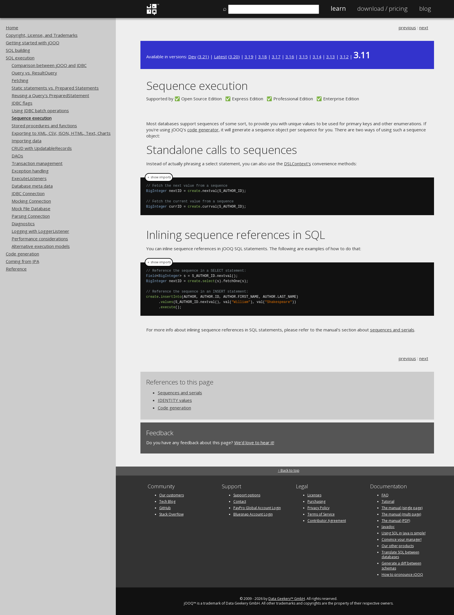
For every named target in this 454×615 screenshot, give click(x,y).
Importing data (26, 141)
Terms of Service (321, 514)
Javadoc (388, 526)
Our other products (398, 545)
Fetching (20, 80)
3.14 (317, 56)
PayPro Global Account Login (257, 507)
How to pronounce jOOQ (402, 574)
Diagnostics (23, 223)
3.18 (262, 56)
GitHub (165, 507)
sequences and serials (392, 330)
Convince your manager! (402, 539)
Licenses (314, 495)
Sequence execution (32, 118)
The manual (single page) (402, 507)
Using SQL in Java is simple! (404, 533)
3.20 (234, 56)
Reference (16, 269)
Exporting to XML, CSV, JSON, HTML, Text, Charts (61, 133)
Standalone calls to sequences (221, 149)
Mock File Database (31, 208)
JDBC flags (22, 103)
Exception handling (30, 171)
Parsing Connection (31, 216)
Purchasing (316, 501)
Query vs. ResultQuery (34, 73)
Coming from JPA (22, 261)
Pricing (382, 8)
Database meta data (32, 186)
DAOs (17, 156)
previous (407, 27)
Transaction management (37, 163)
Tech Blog (167, 501)
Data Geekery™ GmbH (286, 598)
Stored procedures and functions (44, 125)
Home (12, 27)
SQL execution (20, 58)
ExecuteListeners (29, 178)
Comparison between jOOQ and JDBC (49, 65)
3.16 (289, 56)
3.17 (276, 56)
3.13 (330, 56)
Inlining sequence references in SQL (235, 234)
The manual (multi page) (401, 514)
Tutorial (388, 501)
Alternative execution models (41, 246)
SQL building (18, 50)
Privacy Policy (318, 507)
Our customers (171, 495)
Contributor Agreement (326, 520)
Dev (192, 56)
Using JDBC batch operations (40, 110)
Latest (220, 56)
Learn (338, 8)
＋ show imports (159, 177)
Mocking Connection (31, 201)
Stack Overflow (171, 514)
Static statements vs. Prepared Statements (55, 88)
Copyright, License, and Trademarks (42, 35)
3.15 (303, 56)
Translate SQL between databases (400, 555)
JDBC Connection (28, 193)
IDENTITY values (175, 400)
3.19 (249, 56)
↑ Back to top (288, 470)
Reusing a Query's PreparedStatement (50, 95)
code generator (203, 130)
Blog (425, 8)
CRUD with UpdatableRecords (42, 148)
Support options (246, 495)
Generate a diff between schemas (401, 566)
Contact (239, 501)
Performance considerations (40, 239)
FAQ (385, 495)
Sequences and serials (180, 393)
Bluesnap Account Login (253, 514)
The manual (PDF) (396, 520)
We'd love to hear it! (254, 442)
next (423, 27)
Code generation (22, 254)
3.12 (344, 56)
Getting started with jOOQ (32, 43)
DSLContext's (297, 163)
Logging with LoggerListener (40, 231)
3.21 (203, 56)
